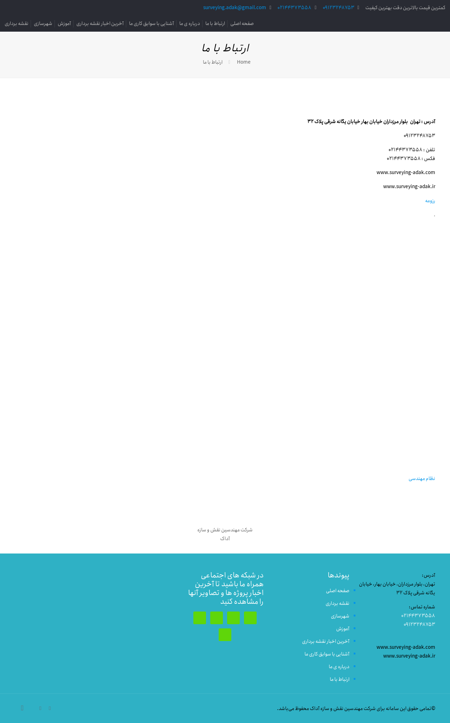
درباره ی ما (189, 23)
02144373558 (294, 8)
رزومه (430, 201)
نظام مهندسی (422, 478)
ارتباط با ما (215, 23)
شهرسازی (43, 23)
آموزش (64, 23)
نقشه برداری (16, 23)
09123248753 (338, 8)
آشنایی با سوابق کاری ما (151, 23)
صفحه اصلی (242, 23)
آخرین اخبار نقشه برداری (100, 23)
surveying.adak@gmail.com (234, 8)
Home (244, 62)
